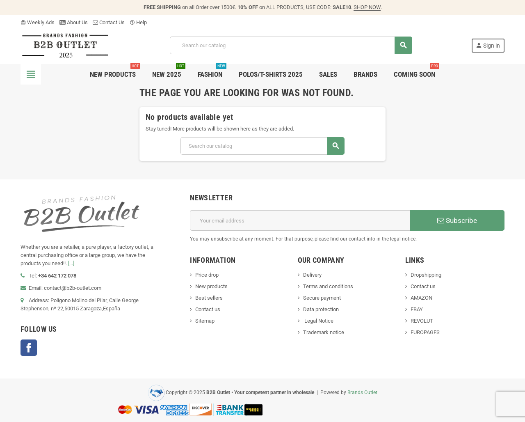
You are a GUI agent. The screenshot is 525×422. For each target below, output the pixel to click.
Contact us (207, 309)
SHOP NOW (367, 7)
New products (211, 286)
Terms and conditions (328, 286)
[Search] (291, 45)
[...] (71, 263)
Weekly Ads (38, 22)
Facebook (29, 347)
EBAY (417, 309)
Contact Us (109, 22)
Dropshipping (426, 275)
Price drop (207, 275)
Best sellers (209, 298)
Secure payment (322, 298)
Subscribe (457, 220)
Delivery (312, 275)
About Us (73, 22)
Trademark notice (323, 332)
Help (138, 22)
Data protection (321, 309)
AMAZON (421, 298)
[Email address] (300, 220)
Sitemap (205, 321)
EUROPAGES (425, 332)
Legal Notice (318, 321)
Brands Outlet (362, 392)
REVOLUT (422, 321)
